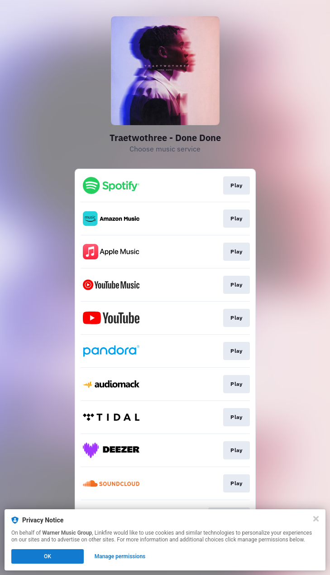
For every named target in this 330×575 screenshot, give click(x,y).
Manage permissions (120, 556)
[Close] (316, 519)
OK (47, 556)
